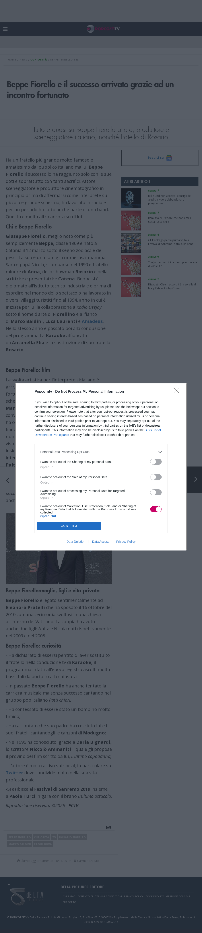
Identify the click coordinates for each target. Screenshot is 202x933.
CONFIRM (69, 525)
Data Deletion (75, 541)
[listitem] (101, 452)
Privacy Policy (126, 541)
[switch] (156, 462)
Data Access (100, 541)
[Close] (177, 392)
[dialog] (101, 466)
